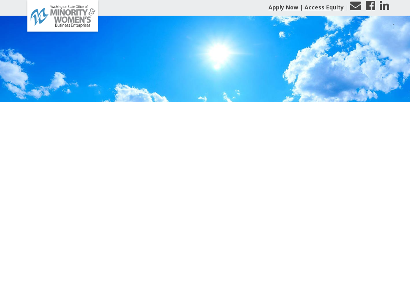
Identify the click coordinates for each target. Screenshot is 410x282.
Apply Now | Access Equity (306, 7)
